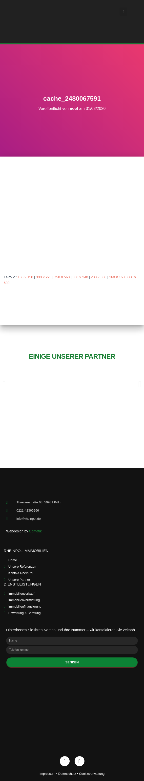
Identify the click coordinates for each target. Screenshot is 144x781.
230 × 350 (98, 277)
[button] (123, 11)
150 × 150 (25, 277)
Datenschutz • (68, 774)
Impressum (47, 774)
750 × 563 (62, 277)
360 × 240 (80, 277)
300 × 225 (44, 277)
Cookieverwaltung (91, 774)
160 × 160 (117, 277)
